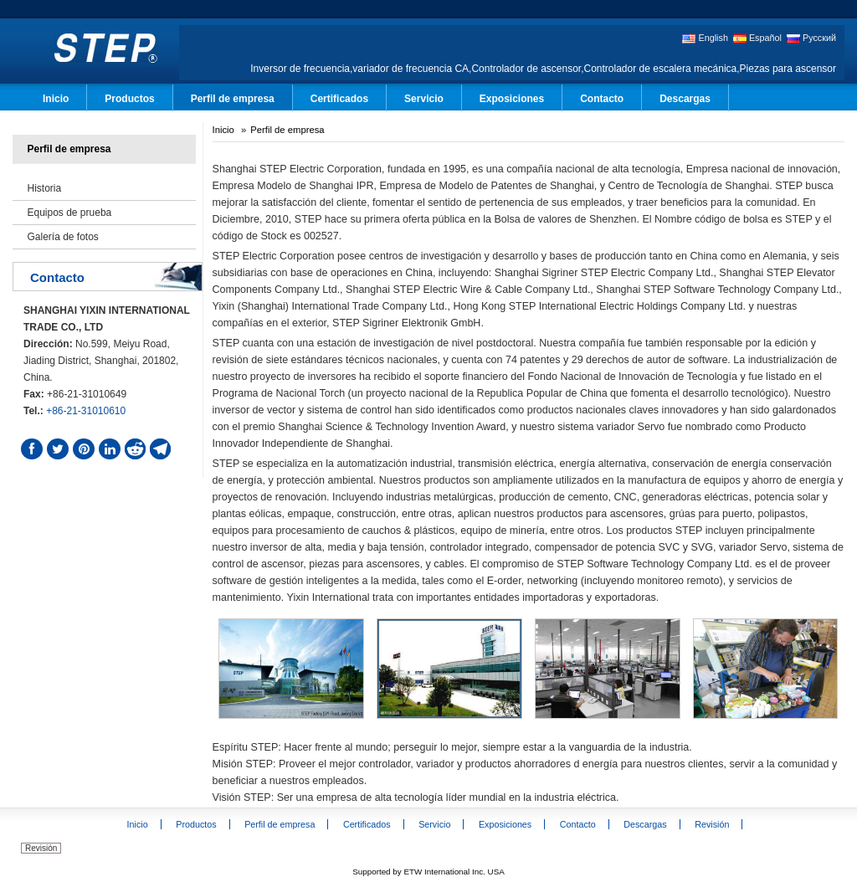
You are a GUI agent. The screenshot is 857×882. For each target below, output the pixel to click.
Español (757, 38)
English (704, 38)
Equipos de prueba (69, 212)
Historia (44, 188)
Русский (811, 38)
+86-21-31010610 (86, 411)
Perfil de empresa (68, 149)
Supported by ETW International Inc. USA (428, 871)
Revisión (41, 848)
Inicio (223, 130)
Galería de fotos (62, 237)
